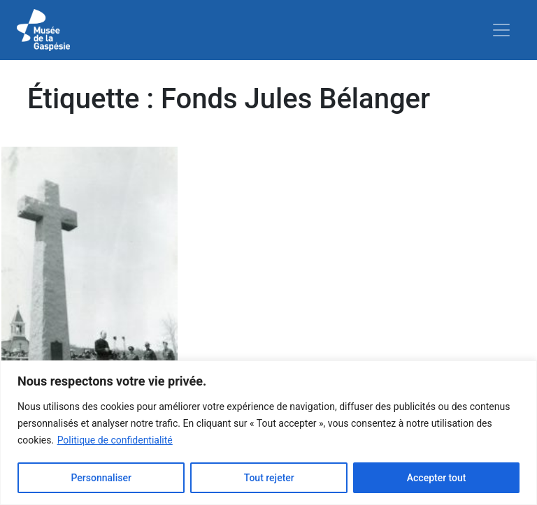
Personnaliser (101, 477)
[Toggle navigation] (501, 30)
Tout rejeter (269, 477)
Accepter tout (436, 477)
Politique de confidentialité (115, 440)
